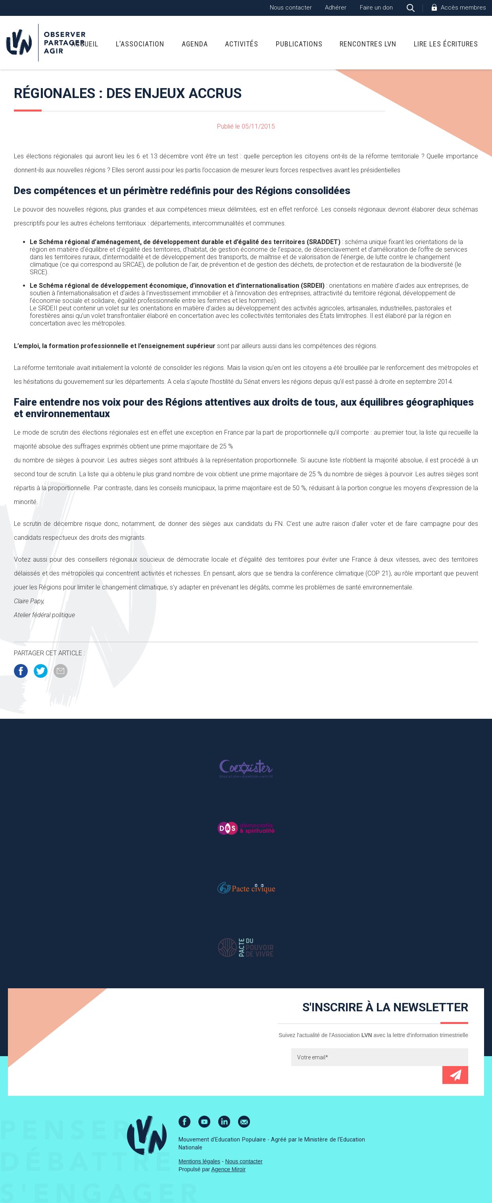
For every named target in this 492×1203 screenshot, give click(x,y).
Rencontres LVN (368, 44)
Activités (241, 44)
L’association (140, 44)
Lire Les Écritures (446, 44)
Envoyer (455, 1075)
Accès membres (463, 7)
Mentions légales (199, 1161)
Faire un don (376, 7)
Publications (299, 44)
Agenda (195, 44)
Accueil (84, 44)
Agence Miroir (228, 1169)
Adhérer (335, 7)
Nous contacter (291, 7)
